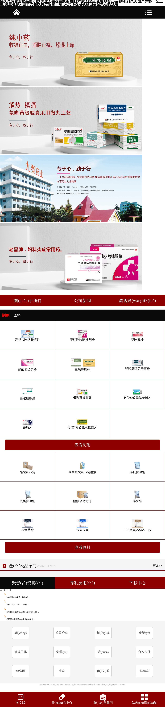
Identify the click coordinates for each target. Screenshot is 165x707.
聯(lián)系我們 (103, 673)
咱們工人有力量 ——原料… (14, 605)
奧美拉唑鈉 (27, 496)
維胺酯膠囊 (27, 393)
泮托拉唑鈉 (137, 467)
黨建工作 (20, 652)
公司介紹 (62, 633)
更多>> (157, 565)
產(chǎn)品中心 (62, 702)
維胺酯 (137, 496)
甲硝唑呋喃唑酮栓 (82, 335)
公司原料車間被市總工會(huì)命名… (17, 619)
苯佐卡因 (82, 525)
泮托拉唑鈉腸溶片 (27, 335)
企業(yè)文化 (144, 635)
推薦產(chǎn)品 (144, 673)
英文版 (20, 702)
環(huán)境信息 (103, 654)
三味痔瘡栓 (82, 364)
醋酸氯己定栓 (27, 364)
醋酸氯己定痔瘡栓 (137, 364)
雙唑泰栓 (137, 335)
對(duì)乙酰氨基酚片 (137, 393)
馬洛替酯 (27, 525)
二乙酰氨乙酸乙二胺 (137, 525)
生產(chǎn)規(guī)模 (61, 673)
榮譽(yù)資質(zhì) (62, 654)
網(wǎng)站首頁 (21, 635)
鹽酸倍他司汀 (82, 496)
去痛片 (27, 422)
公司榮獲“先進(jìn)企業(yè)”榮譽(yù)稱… (19, 612)
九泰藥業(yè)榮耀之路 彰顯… (15, 597)
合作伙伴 (144, 652)
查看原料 (82, 547)
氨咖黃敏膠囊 (82, 393)
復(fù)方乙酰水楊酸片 (82, 422)
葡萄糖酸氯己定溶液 (82, 467)
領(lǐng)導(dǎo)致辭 (103, 635)
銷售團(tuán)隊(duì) (20, 673)
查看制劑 (82, 445)
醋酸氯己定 (27, 467)
